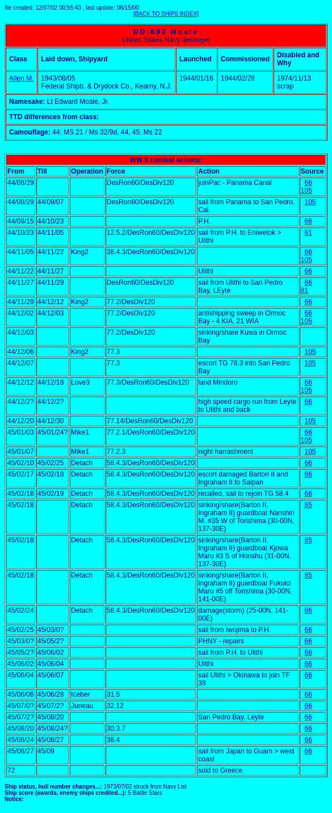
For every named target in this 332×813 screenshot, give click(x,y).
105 (306, 191)
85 (308, 505)
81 (308, 233)
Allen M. (21, 78)
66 (308, 183)
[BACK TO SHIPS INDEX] (166, 14)
